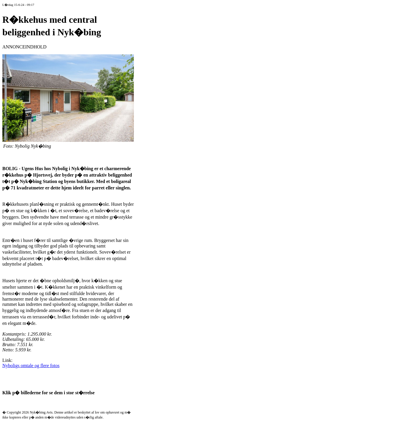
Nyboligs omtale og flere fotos (31, 365)
